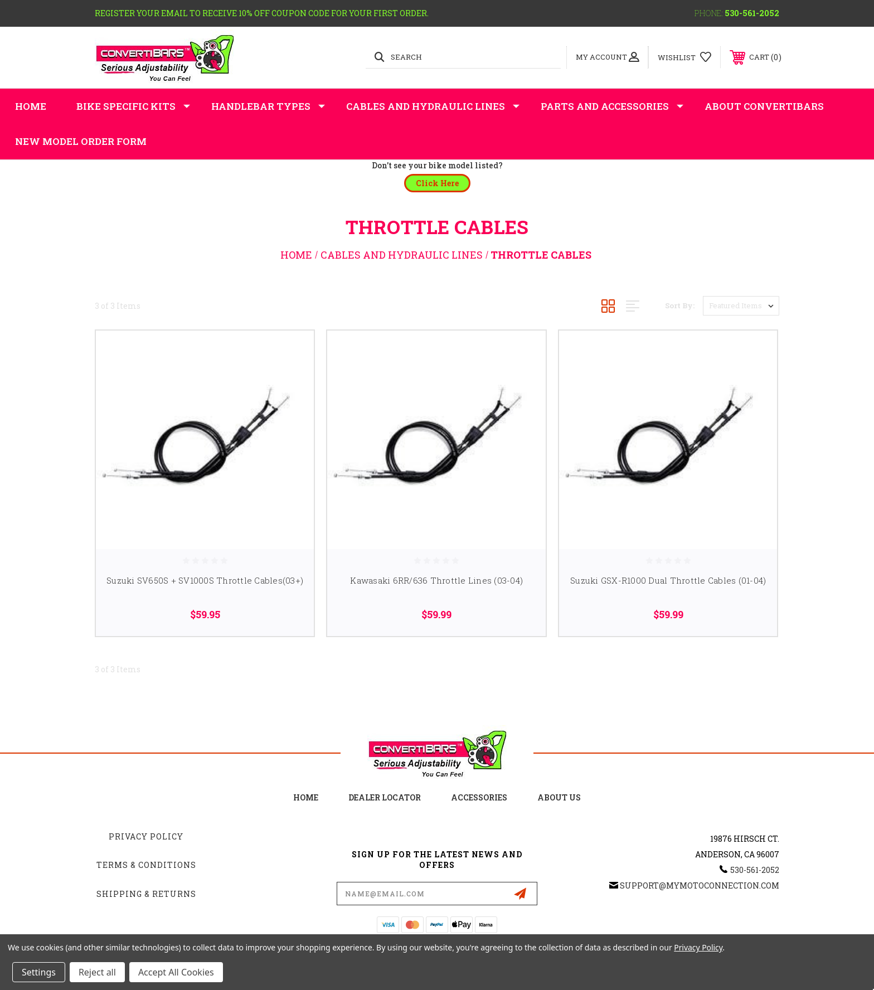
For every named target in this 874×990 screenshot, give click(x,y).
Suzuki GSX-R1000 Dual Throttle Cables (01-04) (668, 580)
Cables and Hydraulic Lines (432, 106)
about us (559, 797)
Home (30, 106)
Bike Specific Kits (133, 106)
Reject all (97, 972)
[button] (437, 183)
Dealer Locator (384, 797)
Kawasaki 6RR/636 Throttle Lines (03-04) (436, 580)
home (305, 797)
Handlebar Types (268, 106)
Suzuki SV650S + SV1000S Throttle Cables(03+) (204, 580)
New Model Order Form (81, 141)
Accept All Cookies (176, 972)
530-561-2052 (752, 13)
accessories (479, 797)
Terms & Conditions (146, 865)
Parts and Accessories (612, 106)
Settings (39, 972)
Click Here (437, 183)
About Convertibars (764, 106)
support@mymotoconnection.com (699, 885)
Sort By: (680, 305)
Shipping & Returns (146, 894)
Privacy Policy (146, 836)
